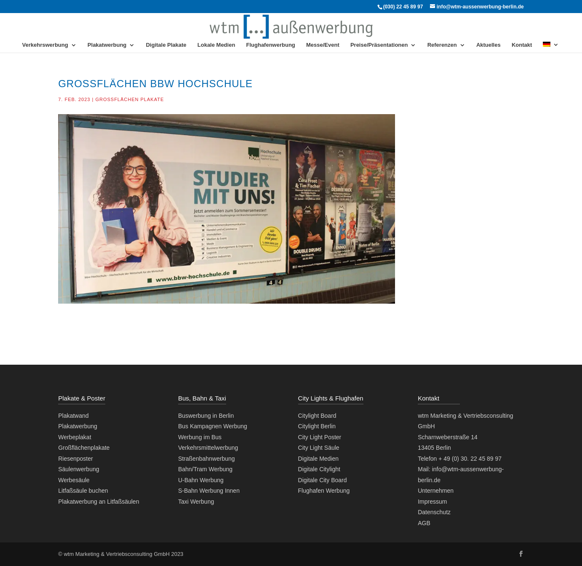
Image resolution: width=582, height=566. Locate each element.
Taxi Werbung (196, 501)
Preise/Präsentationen (379, 45)
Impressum (432, 501)
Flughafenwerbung (270, 45)
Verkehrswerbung (45, 45)
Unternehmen (436, 490)
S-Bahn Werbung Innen (209, 490)
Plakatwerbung (107, 45)
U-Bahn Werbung (201, 480)
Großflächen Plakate (129, 99)
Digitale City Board (322, 480)
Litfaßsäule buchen (83, 490)
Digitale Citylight (319, 469)
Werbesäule (73, 480)
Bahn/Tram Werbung (205, 469)
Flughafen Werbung (324, 490)
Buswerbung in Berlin (206, 415)
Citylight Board (317, 415)
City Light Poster (320, 437)
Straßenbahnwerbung (206, 458)
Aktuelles (488, 45)
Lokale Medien (216, 45)
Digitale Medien (318, 458)
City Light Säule (318, 447)
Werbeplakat (74, 437)
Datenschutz (434, 512)
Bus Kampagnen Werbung (212, 426)
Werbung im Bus (200, 437)
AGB (424, 523)
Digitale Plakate (166, 45)
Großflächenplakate (83, 447)
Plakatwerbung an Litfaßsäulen (98, 501)
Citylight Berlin (317, 426)
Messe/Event (322, 45)
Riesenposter (75, 458)
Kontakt (522, 45)
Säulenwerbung (78, 469)
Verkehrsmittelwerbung (208, 447)
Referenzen (442, 45)
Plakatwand (73, 415)
